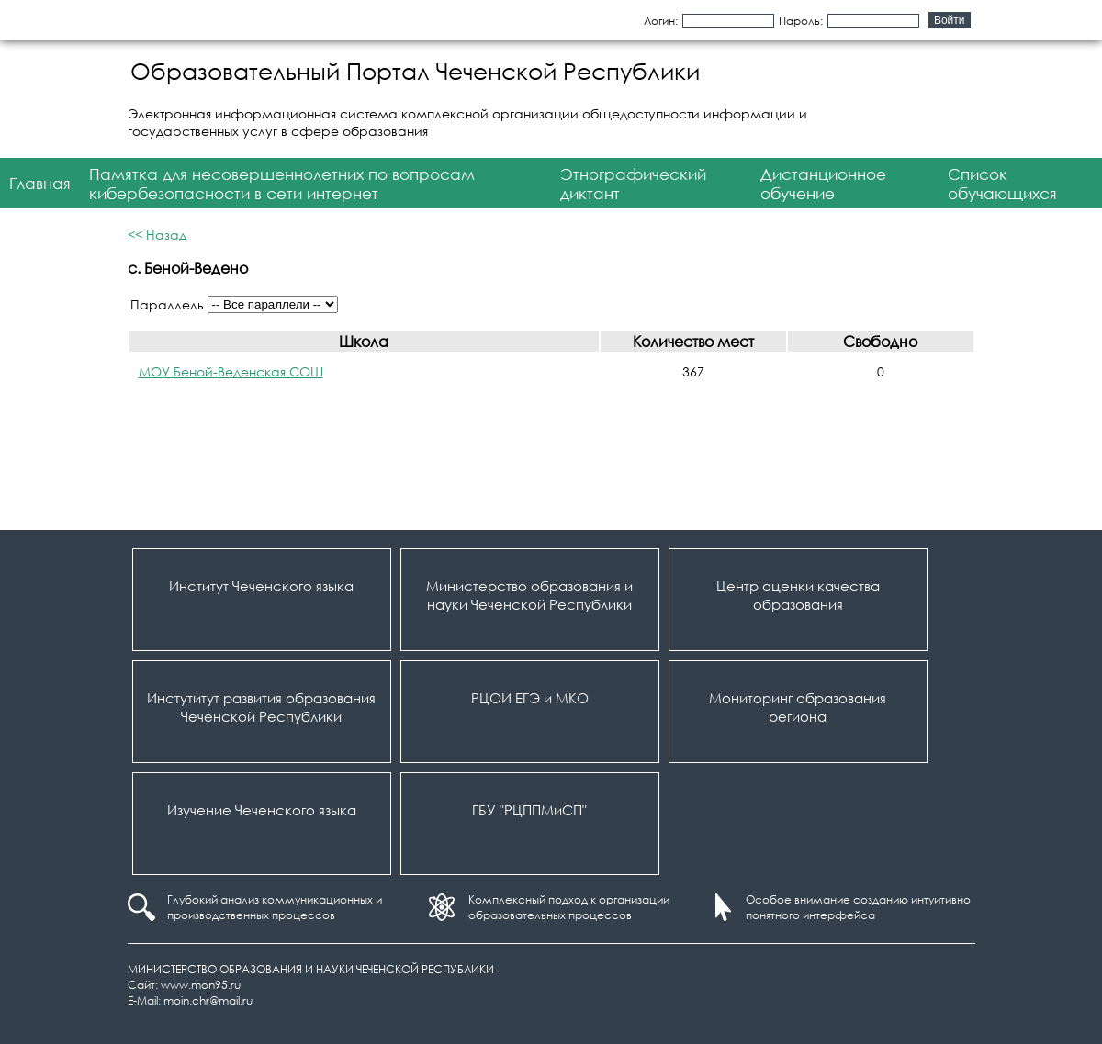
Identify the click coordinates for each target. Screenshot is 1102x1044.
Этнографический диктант (633, 183)
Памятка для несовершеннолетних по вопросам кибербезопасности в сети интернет (282, 183)
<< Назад (157, 234)
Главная (40, 183)
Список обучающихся (1002, 183)
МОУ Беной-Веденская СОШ (231, 371)
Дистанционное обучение (823, 183)
